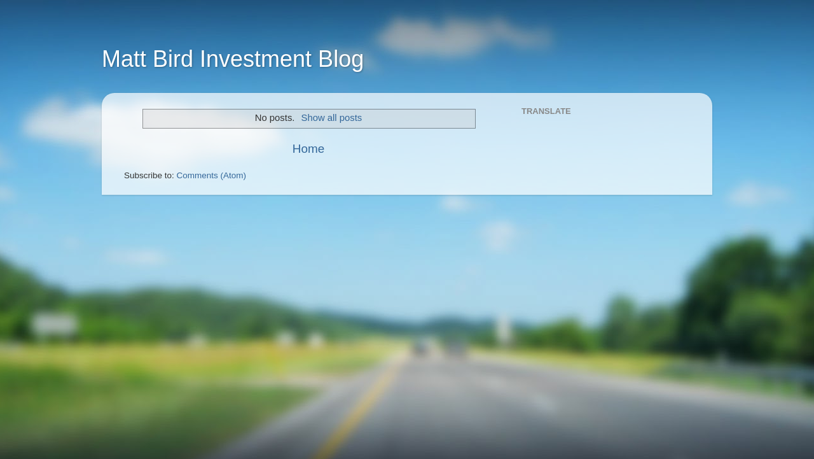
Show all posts (331, 118)
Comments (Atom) (212, 175)
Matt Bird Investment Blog (233, 59)
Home (308, 148)
